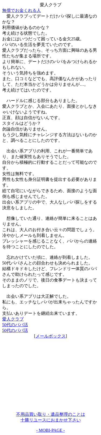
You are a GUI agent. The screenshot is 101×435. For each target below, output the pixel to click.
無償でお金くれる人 (21, 10)
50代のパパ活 (15, 324)
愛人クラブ (13, 319)
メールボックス (51, 336)
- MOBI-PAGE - (50, 430)
